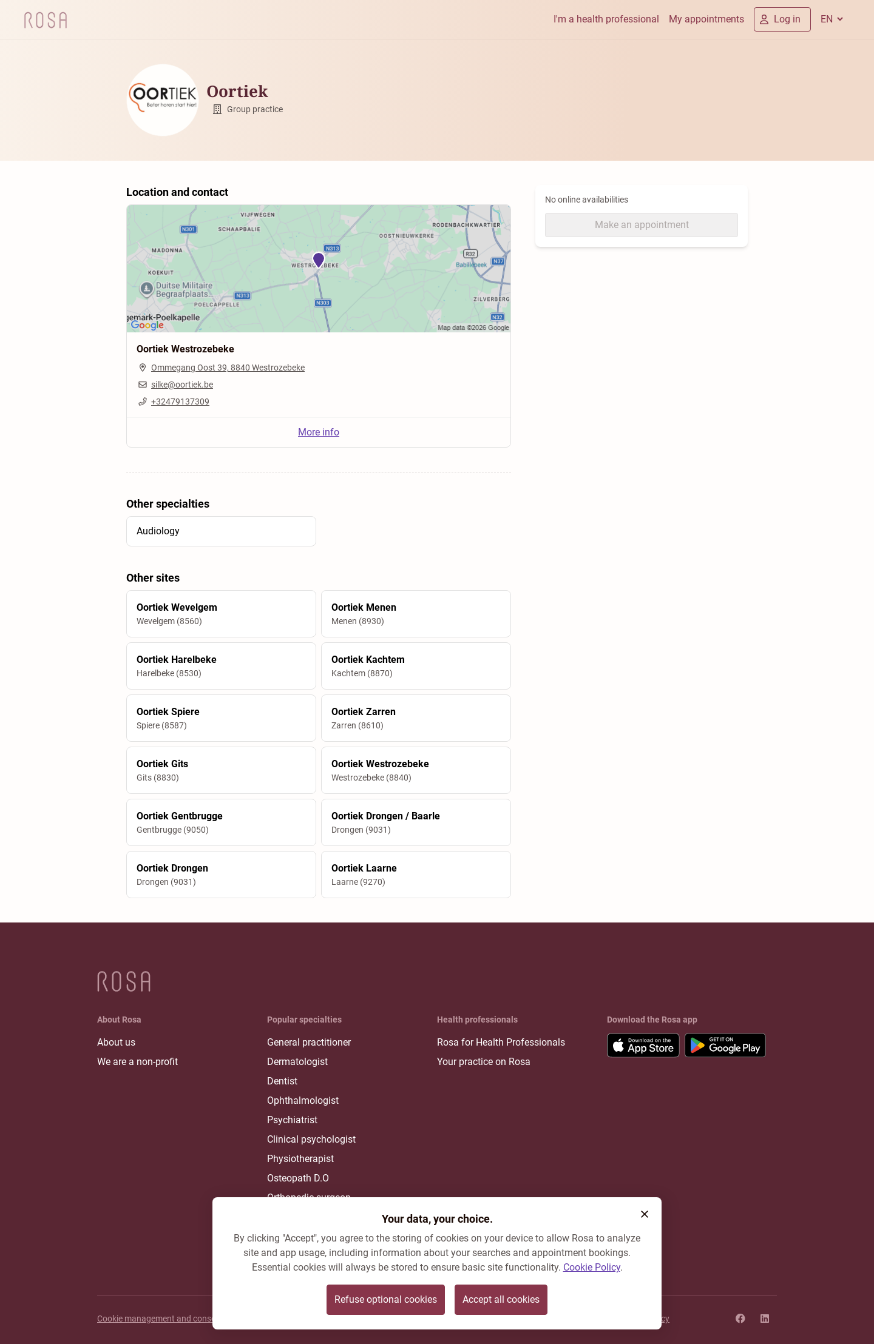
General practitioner (309, 1042)
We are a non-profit (137, 1061)
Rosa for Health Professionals (501, 1042)
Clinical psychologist (311, 1139)
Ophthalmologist (303, 1100)
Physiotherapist (300, 1158)
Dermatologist (297, 1061)
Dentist (282, 1081)
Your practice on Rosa (483, 1061)
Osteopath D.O (298, 1178)
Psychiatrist (292, 1120)
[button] (644, 1214)
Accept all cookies (501, 1299)
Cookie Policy (591, 1267)
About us (116, 1042)
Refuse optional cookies (385, 1299)
